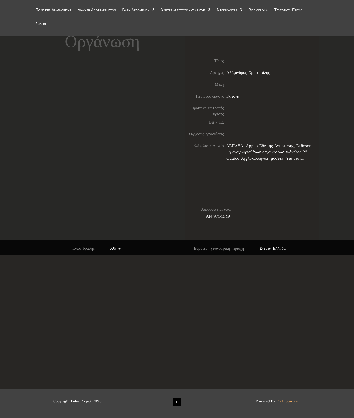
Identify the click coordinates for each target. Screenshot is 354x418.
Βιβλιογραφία (258, 10)
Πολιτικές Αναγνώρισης (53, 10)
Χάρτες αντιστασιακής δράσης (183, 10)
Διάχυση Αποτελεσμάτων (97, 10)
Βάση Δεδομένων (135, 10)
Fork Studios (287, 401)
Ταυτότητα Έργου (288, 10)
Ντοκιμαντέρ (227, 10)
